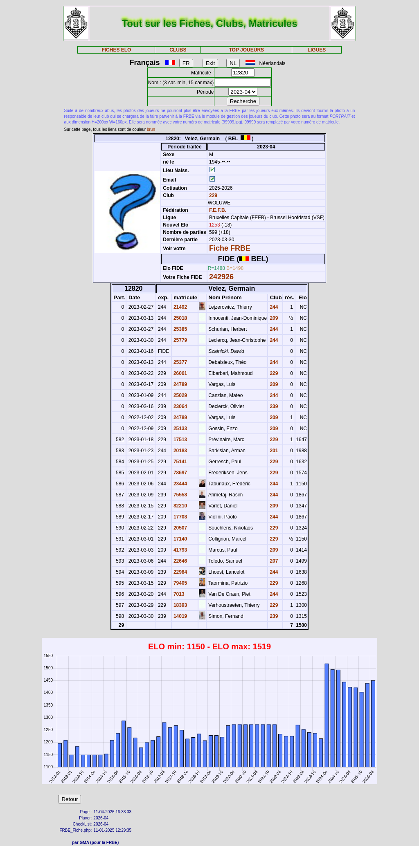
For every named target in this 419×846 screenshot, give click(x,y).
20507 (179, 528)
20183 (179, 450)
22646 (179, 561)
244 (273, 307)
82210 (179, 506)
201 (273, 450)
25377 (179, 362)
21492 (179, 307)
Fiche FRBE (229, 248)
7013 (178, 594)
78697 (179, 473)
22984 (179, 572)
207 (273, 561)
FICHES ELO (116, 50)
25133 (179, 428)
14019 (179, 616)
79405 (179, 583)
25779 (179, 340)
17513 (179, 439)
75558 (179, 495)
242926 (221, 277)
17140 (179, 539)
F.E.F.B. (217, 210)
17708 (179, 517)
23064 (179, 406)
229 (212, 195)
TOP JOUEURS (246, 50)
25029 (179, 395)
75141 (179, 462)
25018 (179, 318)
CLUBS (177, 50)
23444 (179, 484)
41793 (179, 550)
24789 (179, 384)
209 (273, 318)
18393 (179, 605)
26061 (179, 373)
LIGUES (317, 50)
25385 (179, 329)
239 (273, 406)
